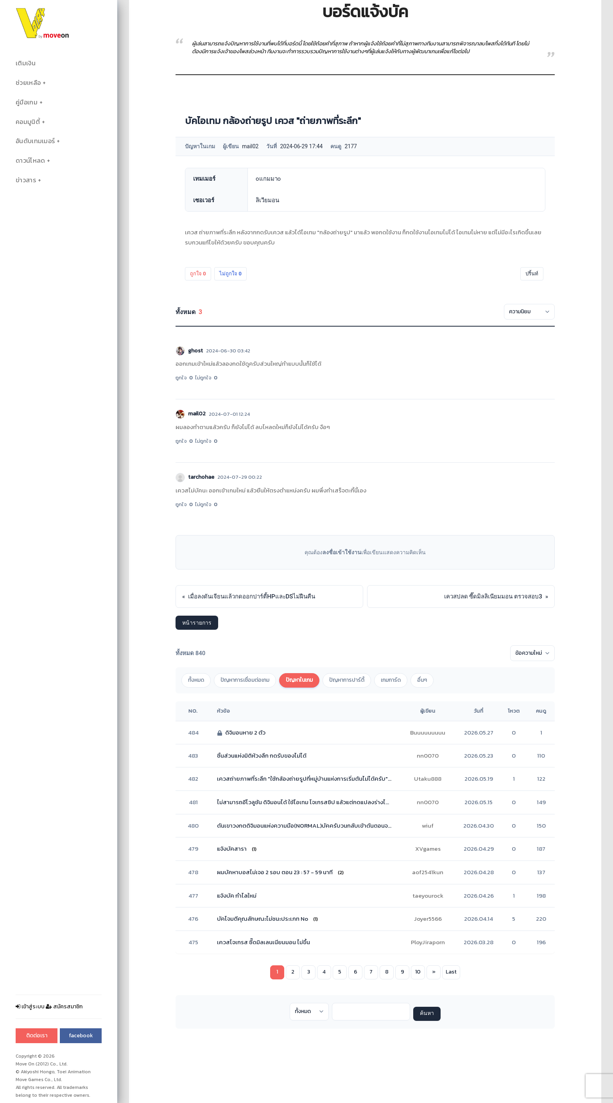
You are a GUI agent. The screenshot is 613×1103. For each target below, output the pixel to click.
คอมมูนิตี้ (28, 121)
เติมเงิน (26, 63)
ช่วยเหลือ (28, 82)
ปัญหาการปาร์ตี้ (346, 680)
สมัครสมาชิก (64, 1006)
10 (418, 972)
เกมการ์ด (391, 680)
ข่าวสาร (26, 180)
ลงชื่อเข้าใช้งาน (342, 552)
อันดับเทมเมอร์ (35, 141)
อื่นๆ (422, 680)
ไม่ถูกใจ (230, 274)
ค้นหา (427, 1014)
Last (451, 972)
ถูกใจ (198, 274)
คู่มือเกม (27, 102)
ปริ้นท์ (531, 274)
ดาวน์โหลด (30, 160)
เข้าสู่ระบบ (30, 1006)
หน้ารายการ (197, 623)
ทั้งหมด (196, 680)
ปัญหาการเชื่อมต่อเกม (244, 680)
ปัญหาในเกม (299, 680)
